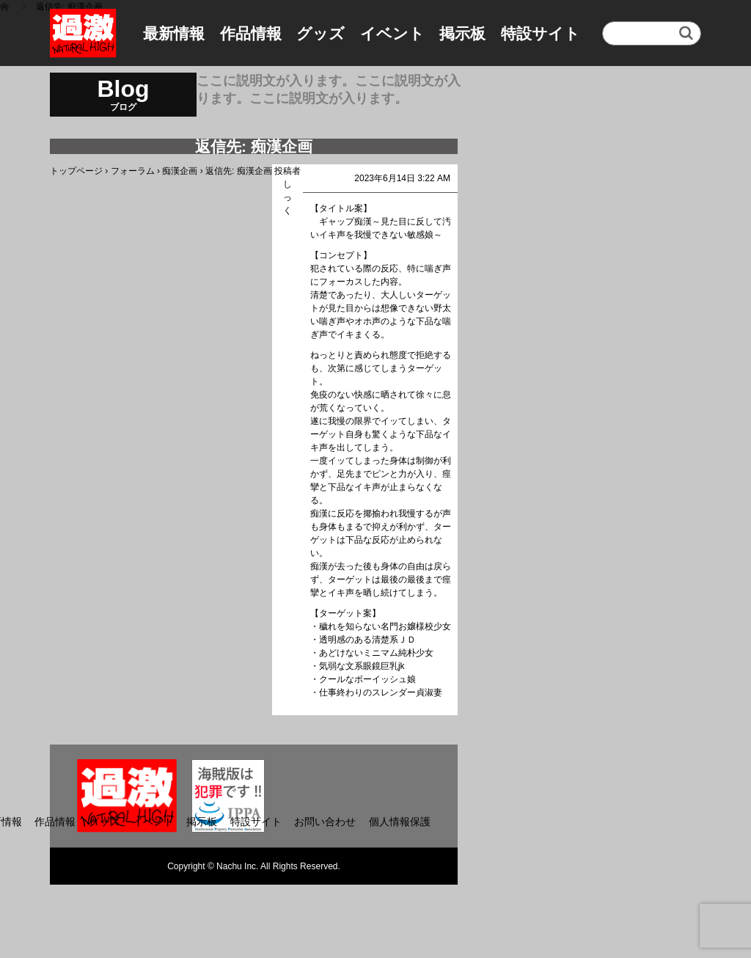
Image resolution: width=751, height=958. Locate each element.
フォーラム (133, 171)
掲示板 (462, 33)
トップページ (76, 171)
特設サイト (540, 33)
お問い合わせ (325, 821)
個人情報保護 (400, 821)
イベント (392, 33)
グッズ (320, 33)
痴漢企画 (179, 171)
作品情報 (251, 33)
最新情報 (174, 33)
